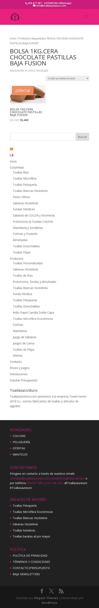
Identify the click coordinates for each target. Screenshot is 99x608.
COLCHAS (19, 436)
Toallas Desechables (26, 246)
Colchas (18, 325)
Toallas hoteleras (24, 530)
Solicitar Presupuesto (23, 380)
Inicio (13, 38)
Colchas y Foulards (25, 234)
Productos (16, 258)
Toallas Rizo (21, 172)
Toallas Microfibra (24, 178)
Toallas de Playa (23, 349)
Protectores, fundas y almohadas (34, 282)
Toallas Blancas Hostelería (30, 191)
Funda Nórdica (22, 294)
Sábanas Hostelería (25, 203)
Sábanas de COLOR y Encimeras (34, 215)
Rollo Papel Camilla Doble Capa (33, 312)
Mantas (18, 355)
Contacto (16, 362)
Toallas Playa (21, 252)
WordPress (49, 603)
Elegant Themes (46, 598)
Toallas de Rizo (23, 275)
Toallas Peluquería (25, 184)
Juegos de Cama (23, 343)
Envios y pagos (19, 368)
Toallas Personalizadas (28, 263)
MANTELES (20, 454)
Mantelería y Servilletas (28, 228)
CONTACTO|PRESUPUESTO (31, 568)
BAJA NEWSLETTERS (26, 574)
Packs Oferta (21, 197)
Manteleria (20, 331)
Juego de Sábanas (24, 337)
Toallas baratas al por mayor (31, 536)
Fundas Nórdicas (24, 209)
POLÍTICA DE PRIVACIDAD (30, 555)
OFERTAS (19, 448)
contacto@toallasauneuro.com (30, 478)
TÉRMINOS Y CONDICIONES (31, 562)
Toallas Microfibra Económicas (33, 319)
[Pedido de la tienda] (67, 78)
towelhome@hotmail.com (68, 478)
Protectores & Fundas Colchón (33, 221)
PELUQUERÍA (21, 442)
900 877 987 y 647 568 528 (44, 483)
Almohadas (20, 240)
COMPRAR (17, 167)
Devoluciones (19, 374)
